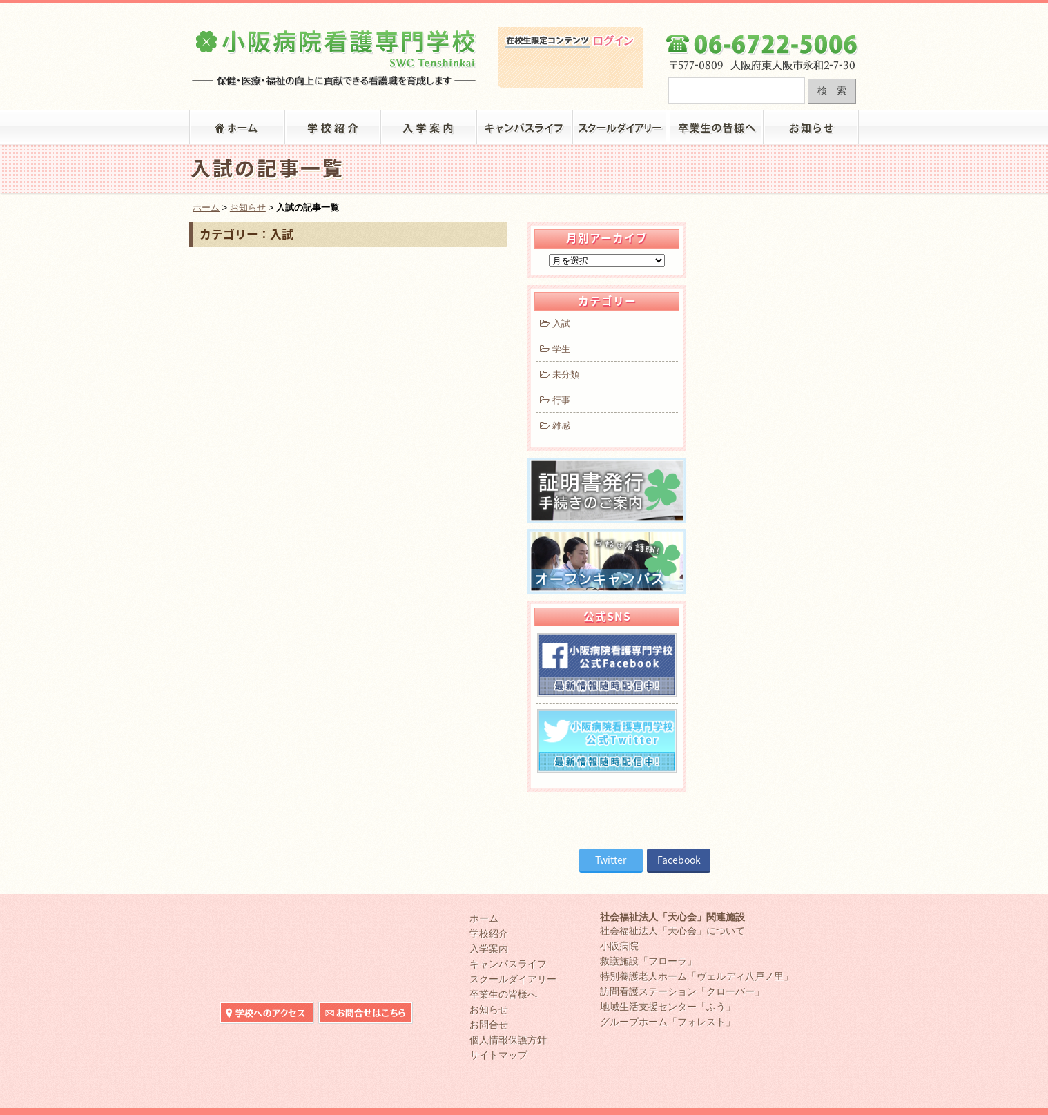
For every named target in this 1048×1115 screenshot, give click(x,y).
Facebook (679, 859)
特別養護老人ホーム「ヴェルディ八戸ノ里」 (696, 976)
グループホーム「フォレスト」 (667, 1021)
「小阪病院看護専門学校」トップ (237, 127)
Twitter (610, 859)
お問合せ (488, 1024)
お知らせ (812, 127)
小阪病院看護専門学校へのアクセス (713, 12)
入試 (553, 323)
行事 (553, 400)
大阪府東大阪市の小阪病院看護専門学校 (335, 52)
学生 (553, 349)
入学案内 (429, 127)
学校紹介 (333, 127)
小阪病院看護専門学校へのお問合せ (811, 12)
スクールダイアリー (621, 127)
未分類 (558, 374)
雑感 (553, 425)
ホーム (206, 207)
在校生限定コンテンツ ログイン (571, 68)
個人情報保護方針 (508, 1039)
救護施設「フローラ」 (648, 961)
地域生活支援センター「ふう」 (667, 1006)
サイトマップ (498, 1054)
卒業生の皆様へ (716, 127)
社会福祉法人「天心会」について (672, 930)
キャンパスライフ (525, 127)
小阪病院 (619, 945)
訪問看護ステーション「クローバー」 (682, 991)
